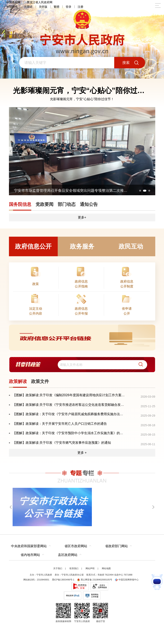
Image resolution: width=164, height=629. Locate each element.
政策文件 (40, 381)
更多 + (82, 452)
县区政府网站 (67, 555)
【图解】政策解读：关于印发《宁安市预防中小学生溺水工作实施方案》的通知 (69, 433)
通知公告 (89, 204)
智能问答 (12, 6)
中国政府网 (13, 2)
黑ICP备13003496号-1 (63, 579)
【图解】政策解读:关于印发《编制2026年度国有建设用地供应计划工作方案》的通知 (69, 395)
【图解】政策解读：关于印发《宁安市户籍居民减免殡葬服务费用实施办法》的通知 (69, 414)
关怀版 (43, 6)
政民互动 (131, 246)
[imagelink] (82, 338)
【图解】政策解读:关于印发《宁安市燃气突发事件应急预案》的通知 (62, 442)
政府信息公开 (33, 246)
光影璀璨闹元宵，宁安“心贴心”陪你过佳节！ (82, 99)
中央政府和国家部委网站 (29, 546)
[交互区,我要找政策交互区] (82, 364)
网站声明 (90, 568)
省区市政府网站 (75, 546)
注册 (80, 6)
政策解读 (18, 381)
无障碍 (28, 6)
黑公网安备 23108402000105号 (94, 579)
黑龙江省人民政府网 (39, 2)
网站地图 (106, 568)
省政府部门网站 (116, 546)
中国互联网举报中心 (127, 579)
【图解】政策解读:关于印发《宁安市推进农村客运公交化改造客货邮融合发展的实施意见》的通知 (69, 404)
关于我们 (57, 568)
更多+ (82, 217)
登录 (68, 6)
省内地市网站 (30, 555)
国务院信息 (20, 204)
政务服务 (82, 246)
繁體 (56, 6)
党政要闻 (44, 204)
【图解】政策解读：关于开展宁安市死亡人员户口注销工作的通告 (60, 423)
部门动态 (67, 204)
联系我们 (74, 568)
